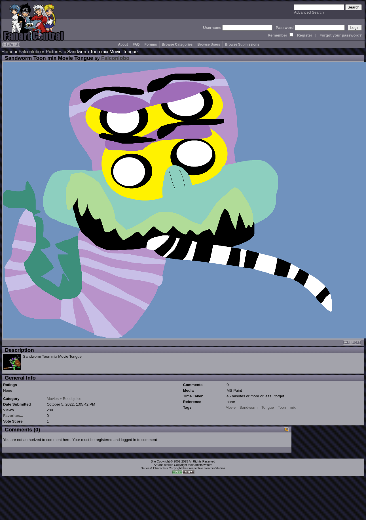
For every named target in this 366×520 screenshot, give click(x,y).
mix (293, 407)
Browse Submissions (242, 44)
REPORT (352, 342)
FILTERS (11, 44)
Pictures (54, 51)
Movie (231, 407)
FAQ (136, 44)
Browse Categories (177, 44)
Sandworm (249, 407)
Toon (282, 407)
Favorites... (13, 416)
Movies (53, 399)
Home (7, 51)
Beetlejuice (72, 399)
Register (304, 35)
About (123, 44)
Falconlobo (29, 51)
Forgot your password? (341, 35)
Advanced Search (309, 12)
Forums (151, 44)
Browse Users (208, 44)
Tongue (267, 407)
